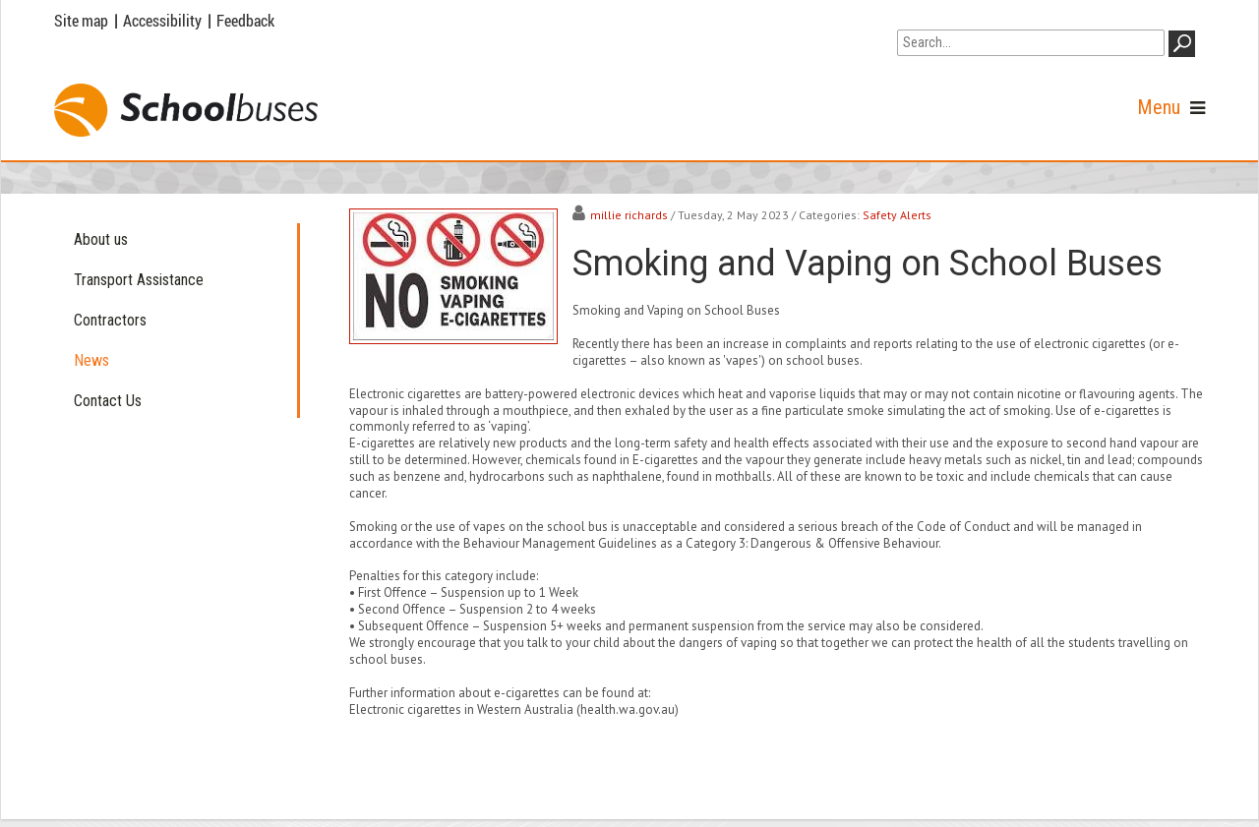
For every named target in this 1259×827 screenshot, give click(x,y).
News (91, 360)
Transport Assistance (139, 279)
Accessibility (162, 20)
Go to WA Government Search (989, 17)
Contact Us (108, 400)
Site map (81, 20)
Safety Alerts (897, 214)
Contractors (110, 320)
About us (101, 239)
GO (1185, 47)
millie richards (629, 214)
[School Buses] (186, 110)
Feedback (245, 20)
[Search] (1031, 43)
